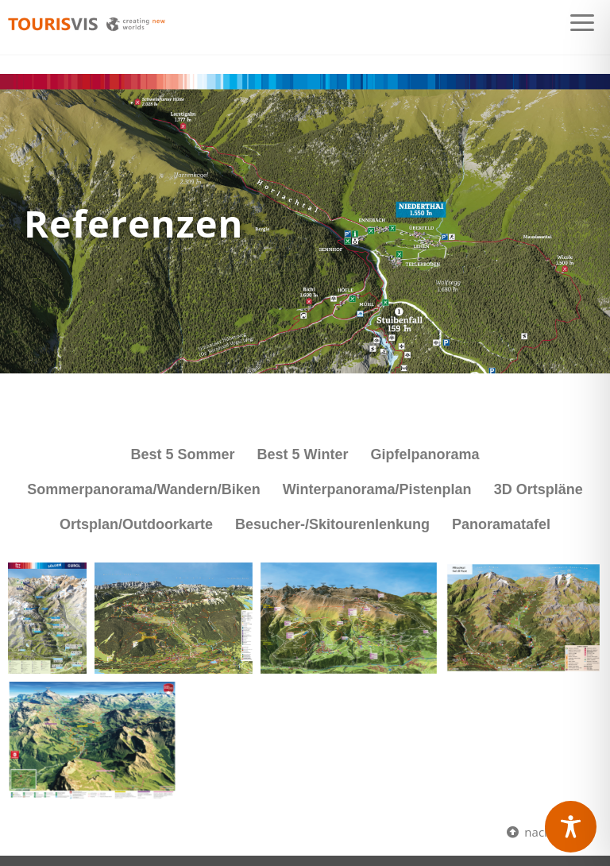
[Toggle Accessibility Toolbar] (570, 826)
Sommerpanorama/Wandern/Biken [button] (143, 489)
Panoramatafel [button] (501, 524)
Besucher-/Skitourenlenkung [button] (332, 524)
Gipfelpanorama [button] (424, 454)
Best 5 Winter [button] (303, 454)
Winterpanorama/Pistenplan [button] (377, 489)
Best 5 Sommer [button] (183, 454)
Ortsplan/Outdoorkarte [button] (136, 524)
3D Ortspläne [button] (538, 489)
